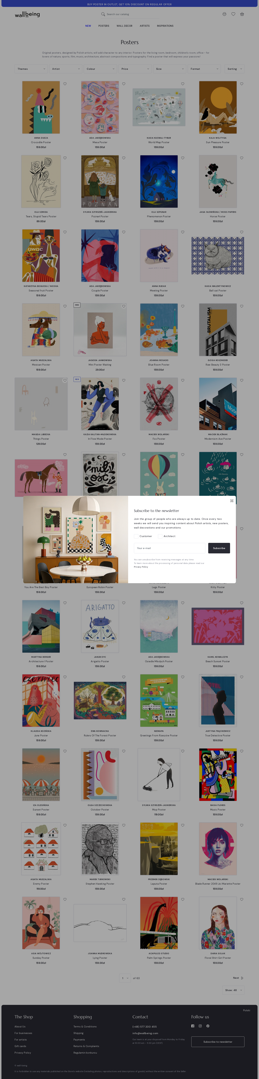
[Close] (232, 501)
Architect (169, 536)
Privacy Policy (141, 567)
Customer (146, 536)
